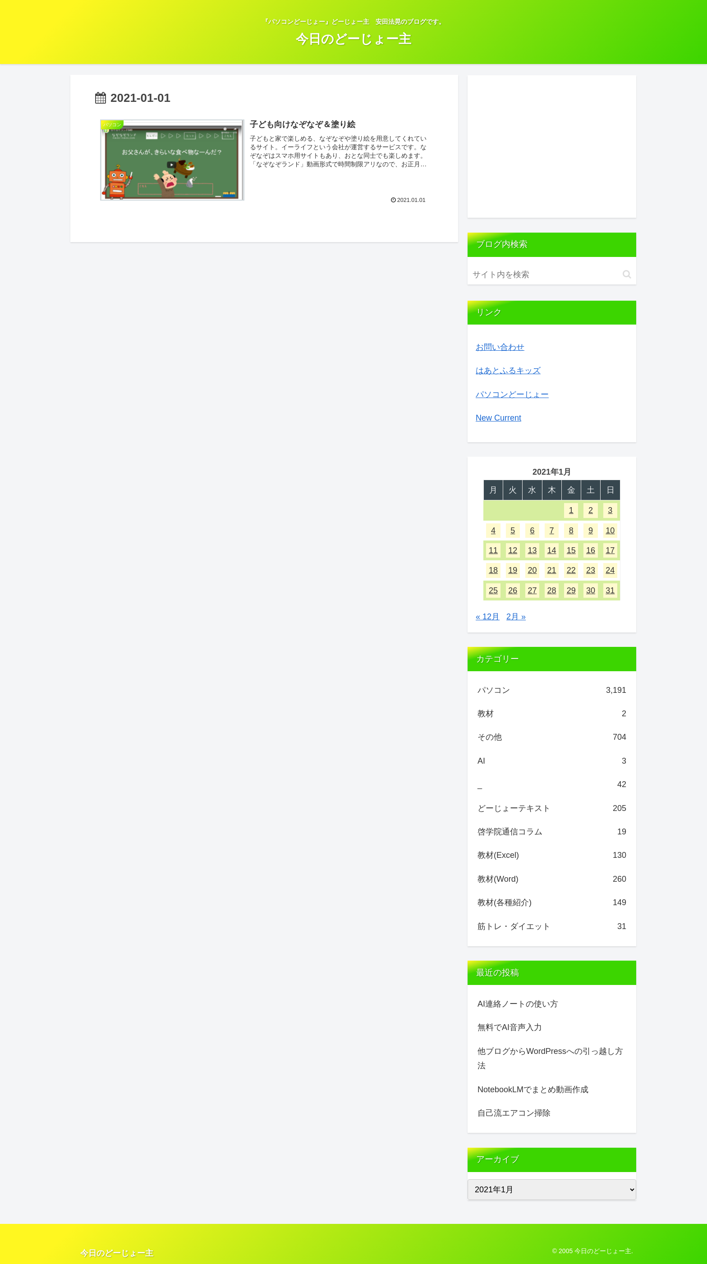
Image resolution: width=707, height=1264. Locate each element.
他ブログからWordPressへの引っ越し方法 (550, 1058)
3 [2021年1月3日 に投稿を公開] (610, 510)
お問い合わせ (500, 347)
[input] (552, 274)
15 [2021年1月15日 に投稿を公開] (571, 550)
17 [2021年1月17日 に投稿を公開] (610, 550)
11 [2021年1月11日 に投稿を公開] (493, 550)
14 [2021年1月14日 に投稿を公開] (551, 550)
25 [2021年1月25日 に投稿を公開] (493, 590)
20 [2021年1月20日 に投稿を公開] (532, 570)
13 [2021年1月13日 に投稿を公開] (532, 550)
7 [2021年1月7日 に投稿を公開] (552, 530)
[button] (627, 274)
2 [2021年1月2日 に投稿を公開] (590, 510)
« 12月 (488, 616)
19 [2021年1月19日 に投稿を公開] (512, 570)
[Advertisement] (552, 146)
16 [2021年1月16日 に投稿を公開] (590, 550)
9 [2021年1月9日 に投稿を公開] (590, 530)
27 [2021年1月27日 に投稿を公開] (532, 590)
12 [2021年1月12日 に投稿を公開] (512, 550)
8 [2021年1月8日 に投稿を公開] (571, 530)
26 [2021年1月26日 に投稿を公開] (512, 590)
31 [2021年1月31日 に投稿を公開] (610, 590)
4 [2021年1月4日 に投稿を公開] (493, 530)
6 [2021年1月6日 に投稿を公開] (532, 530)
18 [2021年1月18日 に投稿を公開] (493, 570)
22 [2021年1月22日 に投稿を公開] (571, 570)
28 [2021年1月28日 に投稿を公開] (551, 590)
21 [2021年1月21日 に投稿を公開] (551, 570)
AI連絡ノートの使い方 (517, 1003)
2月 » (516, 616)
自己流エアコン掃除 (514, 1112)
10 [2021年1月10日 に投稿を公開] (610, 530)
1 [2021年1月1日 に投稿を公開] (571, 510)
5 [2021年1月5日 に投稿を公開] (512, 530)
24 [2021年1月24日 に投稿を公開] (610, 570)
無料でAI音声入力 (509, 1027)
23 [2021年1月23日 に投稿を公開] (590, 570)
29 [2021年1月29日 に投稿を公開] (571, 590)
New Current (498, 417)
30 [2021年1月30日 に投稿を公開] (590, 590)
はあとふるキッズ (508, 370)
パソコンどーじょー (512, 394)
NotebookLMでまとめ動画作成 (532, 1089)
